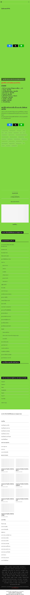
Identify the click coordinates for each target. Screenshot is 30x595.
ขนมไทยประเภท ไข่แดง (6, 436)
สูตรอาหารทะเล (11, 141)
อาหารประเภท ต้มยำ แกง (6, 535)
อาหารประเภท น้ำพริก (5, 552)
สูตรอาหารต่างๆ (4, 141)
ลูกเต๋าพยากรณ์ (4, 345)
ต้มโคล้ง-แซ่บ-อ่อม (12, 573)
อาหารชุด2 (25, 579)
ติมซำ (24, 130)
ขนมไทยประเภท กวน (5, 428)
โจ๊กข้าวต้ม (18, 575)
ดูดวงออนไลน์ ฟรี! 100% (15, 584)
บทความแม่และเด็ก (22, 582)
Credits (16, 582)
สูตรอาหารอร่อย (18, 141)
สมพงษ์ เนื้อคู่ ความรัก (5, 300)
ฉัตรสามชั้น (3, 303)
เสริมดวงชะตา (5, 275)
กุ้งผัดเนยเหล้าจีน (12, 130)
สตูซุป (12, 577)
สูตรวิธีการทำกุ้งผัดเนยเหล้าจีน (10, 83)
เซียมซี (2, 329)
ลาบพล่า (4, 575)
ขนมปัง (15, 577)
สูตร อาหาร (4, 139)
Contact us (11, 582)
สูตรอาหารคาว (24, 139)
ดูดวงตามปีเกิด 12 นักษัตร (6, 354)
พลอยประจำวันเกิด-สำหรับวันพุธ (7, 484)
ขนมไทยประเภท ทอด (5, 430)
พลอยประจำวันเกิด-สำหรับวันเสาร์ (22, 499)
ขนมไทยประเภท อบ (5, 433)
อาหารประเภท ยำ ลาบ (5, 549)
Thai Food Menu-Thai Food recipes (10, 579)
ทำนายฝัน (3, 287)
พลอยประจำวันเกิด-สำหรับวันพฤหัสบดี (22, 484)
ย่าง (23, 132)
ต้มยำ (19, 572)
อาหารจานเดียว (4, 526)
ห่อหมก (8, 577)
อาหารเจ (3, 449)
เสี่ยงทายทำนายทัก (5, 255)
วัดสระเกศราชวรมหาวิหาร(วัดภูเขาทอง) (10, 335)
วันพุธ (2, 387)
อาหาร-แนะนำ (18, 568)
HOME (6, 566)
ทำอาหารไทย (16, 132)
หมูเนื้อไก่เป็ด (4, 570)
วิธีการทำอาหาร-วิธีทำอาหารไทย (21, 134)
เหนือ (6, 572)
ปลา (25, 568)
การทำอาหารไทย (5, 130)
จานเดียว (20, 577)
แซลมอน (13, 575)
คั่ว (10, 572)
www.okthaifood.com (15, 587)
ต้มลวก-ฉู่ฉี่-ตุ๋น (5, 573)
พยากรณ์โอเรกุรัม (4, 341)
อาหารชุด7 (25, 580)
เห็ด (12, 570)
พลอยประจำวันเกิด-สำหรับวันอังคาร (22, 469)
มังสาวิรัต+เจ (22, 566)
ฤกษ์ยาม (4, 268)
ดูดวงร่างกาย (5, 265)
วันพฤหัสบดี (3, 390)
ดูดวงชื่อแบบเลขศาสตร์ (6, 325)
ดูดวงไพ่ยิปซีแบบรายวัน (6, 259)
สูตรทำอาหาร (10, 139)
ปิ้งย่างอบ (9, 575)
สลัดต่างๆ (3, 532)
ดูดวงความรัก (5, 278)
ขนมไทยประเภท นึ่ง (5, 425)
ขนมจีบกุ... (15, 224)
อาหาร (3, 145)
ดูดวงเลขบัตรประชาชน (6, 316)
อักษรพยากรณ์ (4, 249)
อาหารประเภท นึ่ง (4, 540)
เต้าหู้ (9, 570)
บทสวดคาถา (5, 281)
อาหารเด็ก (23, 570)
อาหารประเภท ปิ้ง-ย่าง (5, 546)
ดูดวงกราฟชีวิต (4, 297)
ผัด (17, 572)
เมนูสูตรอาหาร (14, 145)
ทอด (6, 132)
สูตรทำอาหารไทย (17, 139)
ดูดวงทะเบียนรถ (4, 313)
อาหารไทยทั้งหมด (4, 560)
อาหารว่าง (18, 570)
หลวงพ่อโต (5, 338)
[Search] (28, 2)
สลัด (5, 577)
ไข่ (14, 570)
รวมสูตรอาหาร (4, 134)
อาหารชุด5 (15, 580)
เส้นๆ (3, 577)
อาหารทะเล (3, 554)
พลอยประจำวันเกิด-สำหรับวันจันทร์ (7, 469)
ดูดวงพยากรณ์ (4, 246)
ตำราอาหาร (19, 130)
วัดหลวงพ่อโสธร (6, 332)
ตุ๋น (2, 132)
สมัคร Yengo (4, 402)
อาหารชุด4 (10, 580)
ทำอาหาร (10, 132)
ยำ (27, 573)
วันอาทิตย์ (3, 398)
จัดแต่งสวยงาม (7, 568)
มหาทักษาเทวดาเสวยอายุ (6, 294)
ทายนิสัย (4, 271)
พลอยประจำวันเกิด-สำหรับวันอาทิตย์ (7, 514)
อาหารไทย (8, 145)
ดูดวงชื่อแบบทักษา (5, 322)
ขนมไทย (10, 566)
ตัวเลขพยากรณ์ (4, 252)
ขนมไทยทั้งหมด (4, 439)
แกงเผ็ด (26, 572)
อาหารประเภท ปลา (5, 557)
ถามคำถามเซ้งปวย (5, 348)
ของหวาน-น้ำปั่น (16, 566)
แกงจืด (23, 572)
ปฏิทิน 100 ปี (3, 284)
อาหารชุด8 (6, 582)
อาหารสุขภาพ (4, 446)
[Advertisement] (15, 26)
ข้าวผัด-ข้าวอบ (24, 575)
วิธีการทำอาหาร (11, 134)
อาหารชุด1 (19, 579)
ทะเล (23, 568)
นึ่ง (20, 132)
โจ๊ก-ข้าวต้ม (3, 523)
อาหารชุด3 (4, 580)
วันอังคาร (3, 384)
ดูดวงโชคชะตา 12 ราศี (6, 357)
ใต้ (8, 572)
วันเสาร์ (2, 395)
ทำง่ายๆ (12, 568)
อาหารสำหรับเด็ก (4, 452)
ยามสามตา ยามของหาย (6, 306)
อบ (23, 143)
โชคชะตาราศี (25, 577)
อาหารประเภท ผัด (4, 537)
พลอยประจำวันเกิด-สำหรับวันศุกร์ (7, 499)
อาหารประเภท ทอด (5, 543)
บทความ (3, 262)
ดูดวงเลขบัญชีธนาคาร (5, 319)
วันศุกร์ (2, 393)
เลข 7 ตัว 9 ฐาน (4, 290)
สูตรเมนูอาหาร (18, 143)
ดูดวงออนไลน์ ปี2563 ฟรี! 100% (7, 244)
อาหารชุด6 (20, 580)
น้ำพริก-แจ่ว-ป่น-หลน (21, 573)
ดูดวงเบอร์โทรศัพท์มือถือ (6, 310)
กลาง (27, 570)
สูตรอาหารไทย (12, 143)
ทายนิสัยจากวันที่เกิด (5, 351)
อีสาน (3, 572)
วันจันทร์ (3, 381)
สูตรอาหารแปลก (4, 143)
